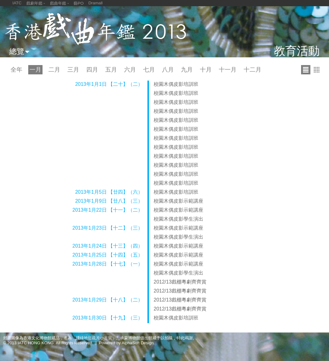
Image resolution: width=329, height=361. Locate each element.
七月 (149, 69)
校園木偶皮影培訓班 (176, 84)
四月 (92, 69)
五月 (111, 69)
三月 (73, 69)
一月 (35, 69)
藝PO (78, 3)
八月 (168, 69)
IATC (16, 3)
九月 (187, 69)
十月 (206, 69)
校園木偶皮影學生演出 (178, 219)
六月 (130, 69)
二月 (54, 69)
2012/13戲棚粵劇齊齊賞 (180, 281)
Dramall (95, 3)
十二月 (252, 69)
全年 (16, 69)
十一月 (228, 69)
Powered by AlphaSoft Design (126, 343)
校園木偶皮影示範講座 (178, 201)
